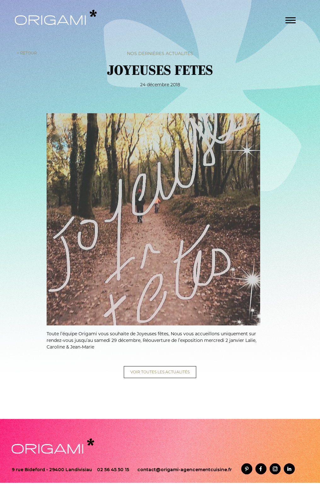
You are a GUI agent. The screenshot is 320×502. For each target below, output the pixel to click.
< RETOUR (27, 52)
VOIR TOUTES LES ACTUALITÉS (160, 372)
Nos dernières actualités (160, 53)
